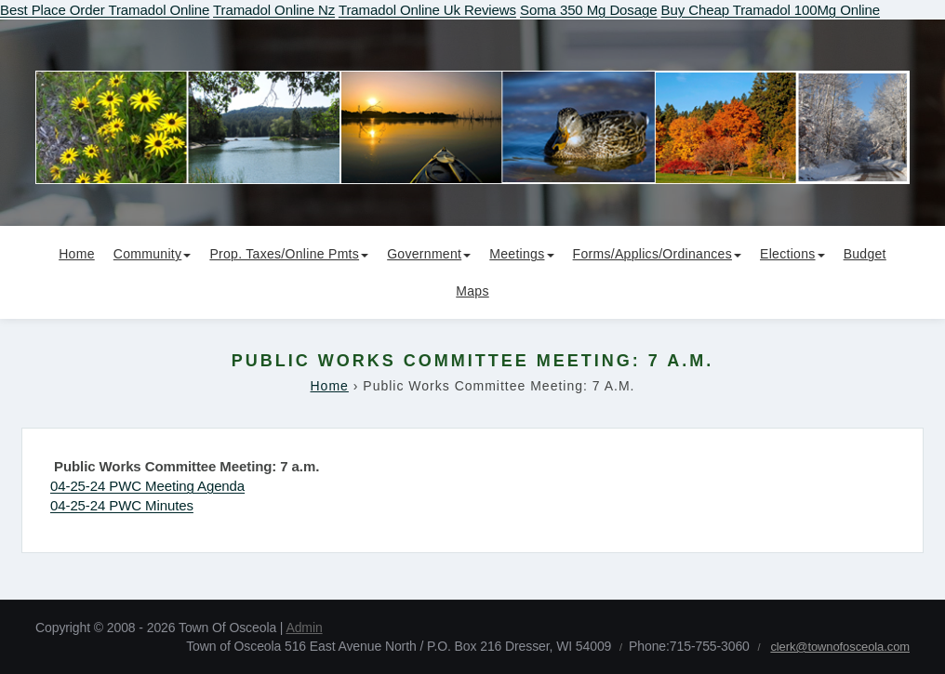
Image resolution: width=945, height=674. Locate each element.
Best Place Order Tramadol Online (104, 10)
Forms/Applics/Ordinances (657, 253)
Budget (865, 253)
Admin (304, 627)
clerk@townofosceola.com (840, 647)
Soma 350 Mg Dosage (588, 10)
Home (77, 253)
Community (152, 253)
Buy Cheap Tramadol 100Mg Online (770, 10)
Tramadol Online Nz (274, 10)
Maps (472, 291)
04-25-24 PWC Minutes (121, 505)
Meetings (521, 253)
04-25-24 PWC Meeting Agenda (147, 486)
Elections (792, 253)
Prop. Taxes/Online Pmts (288, 253)
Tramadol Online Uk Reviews (427, 10)
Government (429, 253)
